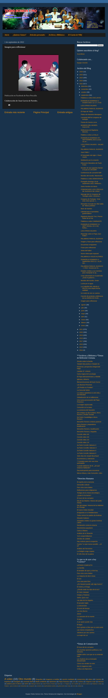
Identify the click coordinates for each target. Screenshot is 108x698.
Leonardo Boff (28, 681)
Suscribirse (81, 54)
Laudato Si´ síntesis (83, 371)
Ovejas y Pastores (83, 595)
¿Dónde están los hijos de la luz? (88, 589)
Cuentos (98, 679)
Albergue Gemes (35, 684)
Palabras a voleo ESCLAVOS (91, 98)
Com (73, 681)
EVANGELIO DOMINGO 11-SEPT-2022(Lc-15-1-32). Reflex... (90, 226)
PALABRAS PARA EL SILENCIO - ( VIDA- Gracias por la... (92, 267)
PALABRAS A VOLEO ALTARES (92, 256)
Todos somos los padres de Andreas (89, 515)
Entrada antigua (64, 112)
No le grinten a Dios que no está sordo (90, 627)
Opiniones (52, 681)
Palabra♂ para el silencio (11, 686)
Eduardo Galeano (83, 518)
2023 (81, 80)
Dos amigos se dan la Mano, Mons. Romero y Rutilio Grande (89, 413)
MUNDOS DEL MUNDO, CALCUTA (89, 126)
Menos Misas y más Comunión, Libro (89, 473)
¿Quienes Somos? (19, 35)
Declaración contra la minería (87, 525)
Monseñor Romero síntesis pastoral (89, 422)
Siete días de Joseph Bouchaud (88, 456)
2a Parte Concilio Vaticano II (86, 450)
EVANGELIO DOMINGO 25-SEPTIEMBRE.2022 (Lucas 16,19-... (91, 139)
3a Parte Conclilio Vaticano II (86, 448)
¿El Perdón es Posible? (85, 387)
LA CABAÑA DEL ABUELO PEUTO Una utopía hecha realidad (90, 288)
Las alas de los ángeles (85, 600)
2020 (81, 332)
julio (82, 308)
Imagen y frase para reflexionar (91, 241)
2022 (81, 83)
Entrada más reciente (14, 112)
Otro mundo (24, 679)
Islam (58, 684)
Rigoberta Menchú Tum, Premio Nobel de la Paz (91, 217)
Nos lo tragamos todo (84, 666)
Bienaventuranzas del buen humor (88, 382)
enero (83, 325)
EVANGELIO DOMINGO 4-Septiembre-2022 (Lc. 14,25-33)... (91, 261)
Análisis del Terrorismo (84, 548)
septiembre (85, 95)
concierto (39, 686)
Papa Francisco (64, 681)
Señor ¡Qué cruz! (83, 597)
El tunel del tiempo (83, 608)
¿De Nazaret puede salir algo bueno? (89, 584)
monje (68, 686)
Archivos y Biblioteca (56, 35)
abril (82, 316)
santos (26, 684)
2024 (81, 77)
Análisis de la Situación (85, 533)
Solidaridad (23, 686)
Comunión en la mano (84, 407)
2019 (81, 335)
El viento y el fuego (83, 587)
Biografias (39, 679)
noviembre (85, 89)
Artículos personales (37, 35)
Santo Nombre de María (89, 186)
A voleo (8, 679)
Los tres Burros (82, 611)
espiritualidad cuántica (50, 686)
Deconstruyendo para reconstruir (88, 470)
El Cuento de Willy (75, 35)
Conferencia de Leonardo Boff (91, 172)
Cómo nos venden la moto (86, 663)
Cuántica (80, 681)
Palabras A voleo (97, 684)
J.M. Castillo (75, 684)
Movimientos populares (85, 528)
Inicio (7, 35)
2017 (81, 341)
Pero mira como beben (84, 487)
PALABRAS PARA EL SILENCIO (92, 108)
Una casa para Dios (83, 581)
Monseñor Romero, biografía (86, 431)
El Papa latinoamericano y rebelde (88, 376)
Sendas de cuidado (83, 539)
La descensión (82, 606)
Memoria (101, 681)
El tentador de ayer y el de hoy (87, 570)
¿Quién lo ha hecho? (84, 495)
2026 (81, 71)
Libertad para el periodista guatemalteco (89, 212)
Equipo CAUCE (82, 63)
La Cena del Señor (83, 390)
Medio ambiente (41, 681)
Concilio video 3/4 (83, 437)
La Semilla (80, 568)
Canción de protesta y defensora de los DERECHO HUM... (92, 297)
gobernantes (61, 686)
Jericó (79, 614)
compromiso (81, 679)
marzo (83, 319)
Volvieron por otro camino (85, 632)
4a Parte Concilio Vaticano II (86, 445)
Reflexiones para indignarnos (87, 490)
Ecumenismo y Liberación (85, 458)
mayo (83, 313)
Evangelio (17, 681)
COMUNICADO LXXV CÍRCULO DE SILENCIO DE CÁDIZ (92, 190)
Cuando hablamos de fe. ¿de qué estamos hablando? (88, 466)
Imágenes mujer (91, 681)
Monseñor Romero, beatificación (88, 429)
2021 (81, 329)
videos (90, 679)
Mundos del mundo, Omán (90, 280)
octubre (84, 92)
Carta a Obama (82, 530)
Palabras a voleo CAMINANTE (91, 221)
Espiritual (7, 681)
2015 (81, 347)
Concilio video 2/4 (83, 440)
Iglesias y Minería (83, 379)
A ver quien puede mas (85, 622)
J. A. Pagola (65, 684)
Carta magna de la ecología (86, 374)
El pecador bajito (82, 603)
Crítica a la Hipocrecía (84, 669)
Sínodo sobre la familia (85, 361)
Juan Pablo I (85, 152)
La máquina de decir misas (86, 576)
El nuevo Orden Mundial (85, 510)
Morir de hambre (86, 208)
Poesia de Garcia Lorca (89, 122)
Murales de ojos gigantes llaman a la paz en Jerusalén (92, 168)
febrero (83, 322)
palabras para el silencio (14, 684)
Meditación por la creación (90, 160)
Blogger (79, 694)
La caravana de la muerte (85, 616)
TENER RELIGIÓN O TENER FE (88, 364)
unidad (79, 686)
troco (74, 686)
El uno (79, 579)
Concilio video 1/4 (83, 442)
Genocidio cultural (83, 485)
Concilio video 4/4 (83, 434)
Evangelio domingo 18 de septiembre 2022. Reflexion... (91, 182)
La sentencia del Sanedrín (86, 410)
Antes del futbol (86, 250)
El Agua (79, 624)
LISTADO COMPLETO (84, 565)
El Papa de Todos (87, 111)
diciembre (84, 86)
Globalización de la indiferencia (87, 397)
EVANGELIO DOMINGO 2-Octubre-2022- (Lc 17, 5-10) (91, 101)
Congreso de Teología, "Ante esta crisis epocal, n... (90, 200)
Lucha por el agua (87, 283)
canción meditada (68, 679)
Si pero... (80, 619)
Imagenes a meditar (52, 679)
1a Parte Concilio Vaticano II (86, 453)
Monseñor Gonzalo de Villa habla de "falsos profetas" (92, 204)
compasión (31, 686)
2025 (81, 74)
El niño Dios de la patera (85, 554)
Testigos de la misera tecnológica (88, 493)
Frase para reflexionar (88, 247)
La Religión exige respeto (85, 551)
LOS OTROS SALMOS (88, 105)
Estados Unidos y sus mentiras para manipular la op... (91, 272)
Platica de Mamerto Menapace (91, 114)
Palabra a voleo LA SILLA (89, 135)
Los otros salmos (85, 684)
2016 (81, 344)
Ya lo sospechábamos (84, 536)
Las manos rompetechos (85, 630)
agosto (83, 305)
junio (83, 310)
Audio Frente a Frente (49, 684)
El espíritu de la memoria (85, 482)
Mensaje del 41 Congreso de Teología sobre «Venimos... (91, 195)
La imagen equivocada (84, 404)
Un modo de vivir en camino (90, 293)
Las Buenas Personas (84, 385)
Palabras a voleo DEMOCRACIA (92, 178)
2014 (81, 350)
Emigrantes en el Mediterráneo (87, 512)
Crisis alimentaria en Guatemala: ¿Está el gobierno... (92, 276)
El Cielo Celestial (83, 592)
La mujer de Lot (82, 635)
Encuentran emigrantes (89, 244)
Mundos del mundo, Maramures (91, 175)
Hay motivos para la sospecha (87, 541)
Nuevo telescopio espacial (90, 253)
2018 (81, 338)
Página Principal (41, 112)
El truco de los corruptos (85, 498)
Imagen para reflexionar (89, 301)
